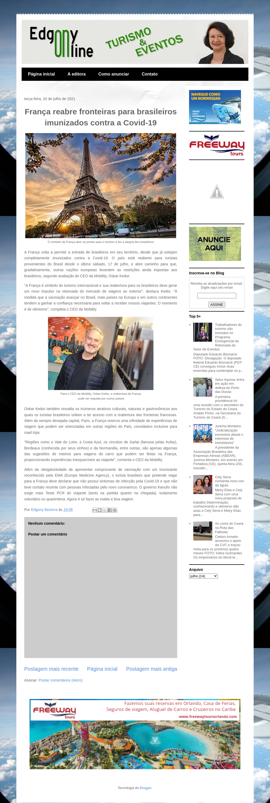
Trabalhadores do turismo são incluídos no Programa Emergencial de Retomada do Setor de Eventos (217, 337)
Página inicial (41, 74)
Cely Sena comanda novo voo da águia (229, 481)
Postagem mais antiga (151, 669)
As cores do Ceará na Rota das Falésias (229, 528)
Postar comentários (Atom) (60, 680)
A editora (77, 74)
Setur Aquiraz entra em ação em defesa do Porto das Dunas (229, 386)
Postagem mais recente (51, 669)
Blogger (145, 788)
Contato (149, 74)
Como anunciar (113, 74)
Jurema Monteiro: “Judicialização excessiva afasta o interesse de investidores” (229, 434)
